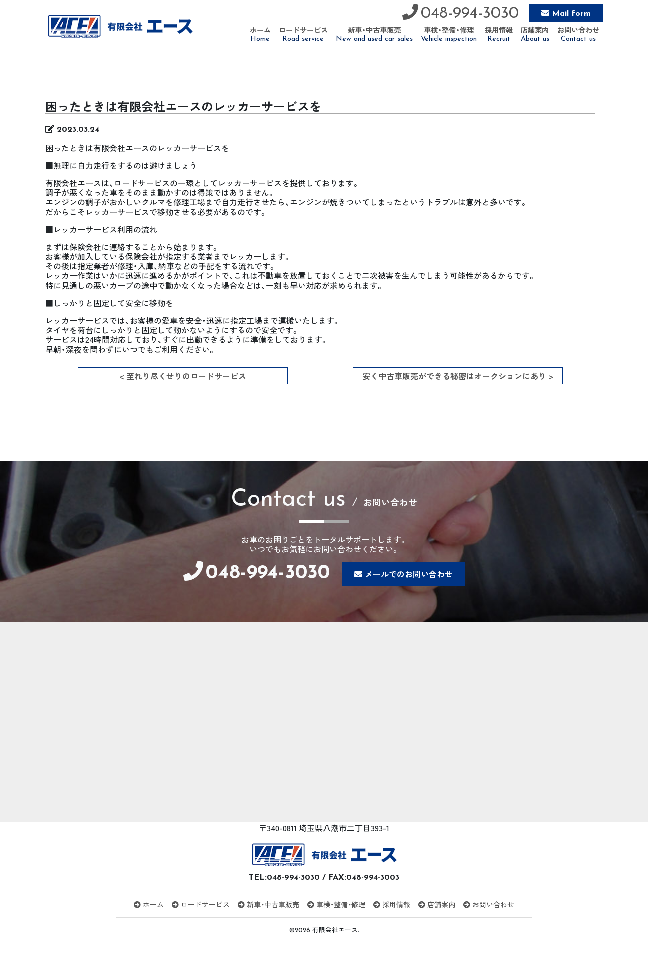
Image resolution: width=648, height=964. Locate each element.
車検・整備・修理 (336, 904)
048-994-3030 (470, 14)
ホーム (149, 904)
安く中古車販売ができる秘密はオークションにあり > (457, 376)
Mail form (571, 14)
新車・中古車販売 (268, 904)
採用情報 (391, 904)
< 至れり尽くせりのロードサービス (182, 376)
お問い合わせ (488, 904)
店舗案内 (436, 904)
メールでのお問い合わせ (409, 574)
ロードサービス (201, 904)
